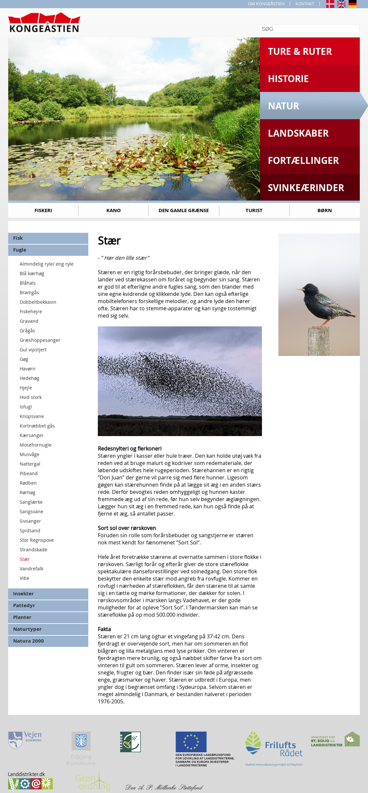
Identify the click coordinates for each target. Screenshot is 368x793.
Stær (25, 559)
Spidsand (30, 530)
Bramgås (29, 292)
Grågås (27, 330)
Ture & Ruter (300, 51)
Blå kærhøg (32, 273)
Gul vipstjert (33, 349)
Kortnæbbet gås (37, 426)
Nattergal (30, 464)
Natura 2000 (28, 640)
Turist (254, 210)
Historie (288, 78)
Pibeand (29, 473)
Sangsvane (31, 511)
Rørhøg (27, 492)
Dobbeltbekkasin (38, 302)
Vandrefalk (31, 568)
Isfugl (26, 407)
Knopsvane (32, 416)
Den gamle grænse (184, 210)
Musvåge (29, 454)
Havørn (27, 368)
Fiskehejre (31, 311)
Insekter (23, 593)
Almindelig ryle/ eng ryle (47, 264)
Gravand (29, 321)
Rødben (28, 483)
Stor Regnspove (37, 540)
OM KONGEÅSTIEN (266, 3)
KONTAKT (304, 3)
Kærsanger (32, 435)
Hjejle (26, 388)
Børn (324, 210)
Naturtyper (27, 629)
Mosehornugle (36, 445)
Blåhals (28, 283)
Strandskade (33, 549)
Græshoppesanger (40, 340)
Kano (113, 210)
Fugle (19, 249)
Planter (22, 617)
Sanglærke (31, 502)
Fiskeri (43, 210)
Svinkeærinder (306, 187)
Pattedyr (24, 605)
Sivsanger (30, 521)
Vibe (24, 578)
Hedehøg (29, 378)
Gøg (24, 359)
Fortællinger (303, 160)
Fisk (18, 237)
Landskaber (298, 133)
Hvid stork (31, 397)
